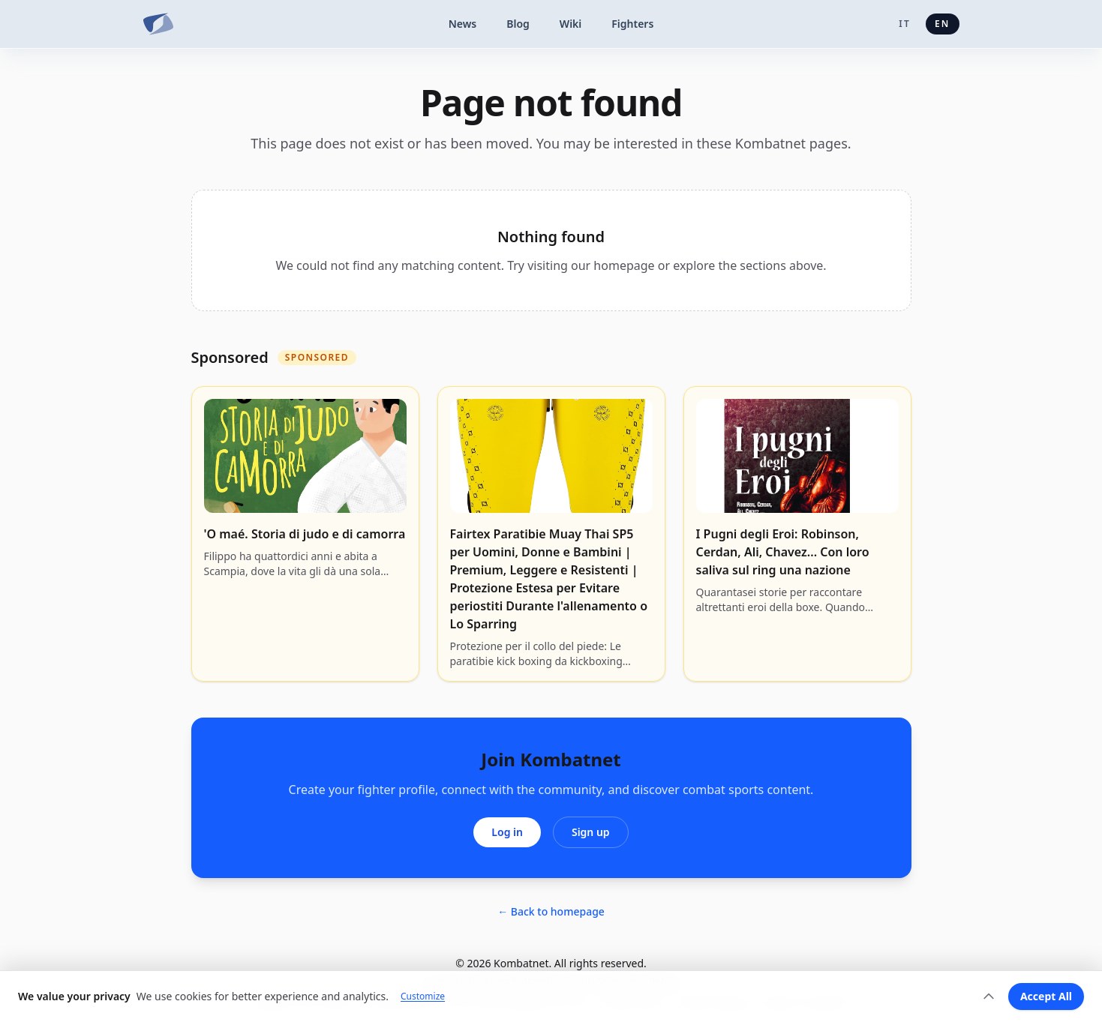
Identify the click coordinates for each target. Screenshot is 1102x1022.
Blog (518, 23)
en (942, 23)
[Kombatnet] (158, 24)
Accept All (1046, 996)
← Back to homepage (551, 911)
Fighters (632, 23)
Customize (423, 997)
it (905, 23)
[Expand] (988, 996)
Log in (507, 832)
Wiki (571, 23)
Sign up (591, 832)
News (463, 23)
